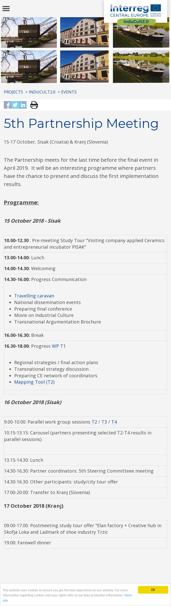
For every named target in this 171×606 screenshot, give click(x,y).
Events (69, 92)
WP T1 (59, 346)
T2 (94, 422)
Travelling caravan (34, 296)
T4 (114, 422)
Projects (13, 92)
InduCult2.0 (42, 92)
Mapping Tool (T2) (34, 382)
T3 (104, 422)
